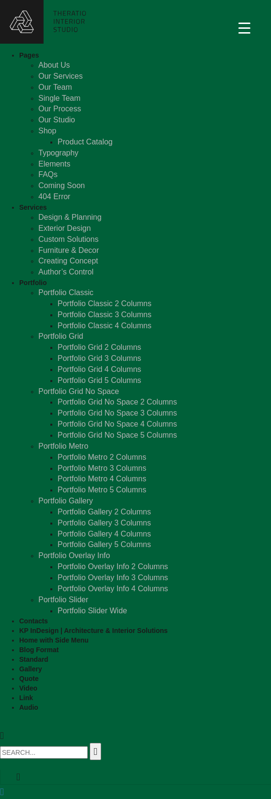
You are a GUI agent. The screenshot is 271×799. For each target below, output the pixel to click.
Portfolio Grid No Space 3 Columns (117, 413)
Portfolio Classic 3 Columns (105, 314)
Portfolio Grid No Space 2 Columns (117, 402)
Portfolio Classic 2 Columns (105, 303)
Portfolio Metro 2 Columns (102, 457)
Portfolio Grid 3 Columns (99, 358)
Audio (28, 707)
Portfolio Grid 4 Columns (99, 369)
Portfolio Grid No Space (78, 391)
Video (28, 688)
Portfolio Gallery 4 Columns (104, 534)
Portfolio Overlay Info (74, 555)
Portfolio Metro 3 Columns (102, 468)
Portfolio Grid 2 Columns (99, 347)
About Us (54, 65)
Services (33, 207)
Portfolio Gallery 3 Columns (104, 523)
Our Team (55, 87)
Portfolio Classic (66, 292)
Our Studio (56, 120)
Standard (33, 659)
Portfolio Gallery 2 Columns (104, 512)
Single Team (59, 98)
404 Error (54, 196)
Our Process (59, 109)
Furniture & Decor (68, 250)
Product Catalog (85, 142)
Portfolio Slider (63, 600)
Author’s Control (66, 272)
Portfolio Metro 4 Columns (102, 479)
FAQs (48, 174)
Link (26, 698)
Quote (28, 678)
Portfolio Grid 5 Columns (99, 380)
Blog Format (39, 650)
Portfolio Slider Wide (92, 611)
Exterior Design (64, 228)
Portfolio (33, 282)
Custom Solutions (68, 239)
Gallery (30, 669)
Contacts (33, 621)
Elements (54, 164)
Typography (58, 153)
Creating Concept (68, 261)
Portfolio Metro (63, 446)
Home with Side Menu (54, 640)
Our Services (60, 76)
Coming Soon (61, 185)
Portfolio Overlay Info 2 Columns (113, 566)
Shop (47, 131)
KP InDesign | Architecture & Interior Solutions (93, 630)
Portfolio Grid (60, 336)
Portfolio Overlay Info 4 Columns (113, 588)
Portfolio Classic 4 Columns (105, 326)
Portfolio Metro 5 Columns (102, 490)
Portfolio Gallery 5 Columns (104, 544)
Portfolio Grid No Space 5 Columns (117, 435)
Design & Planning (70, 217)
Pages (29, 55)
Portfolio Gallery (65, 501)
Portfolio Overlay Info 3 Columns (113, 577)
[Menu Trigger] (244, 27)
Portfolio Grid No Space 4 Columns (117, 424)
